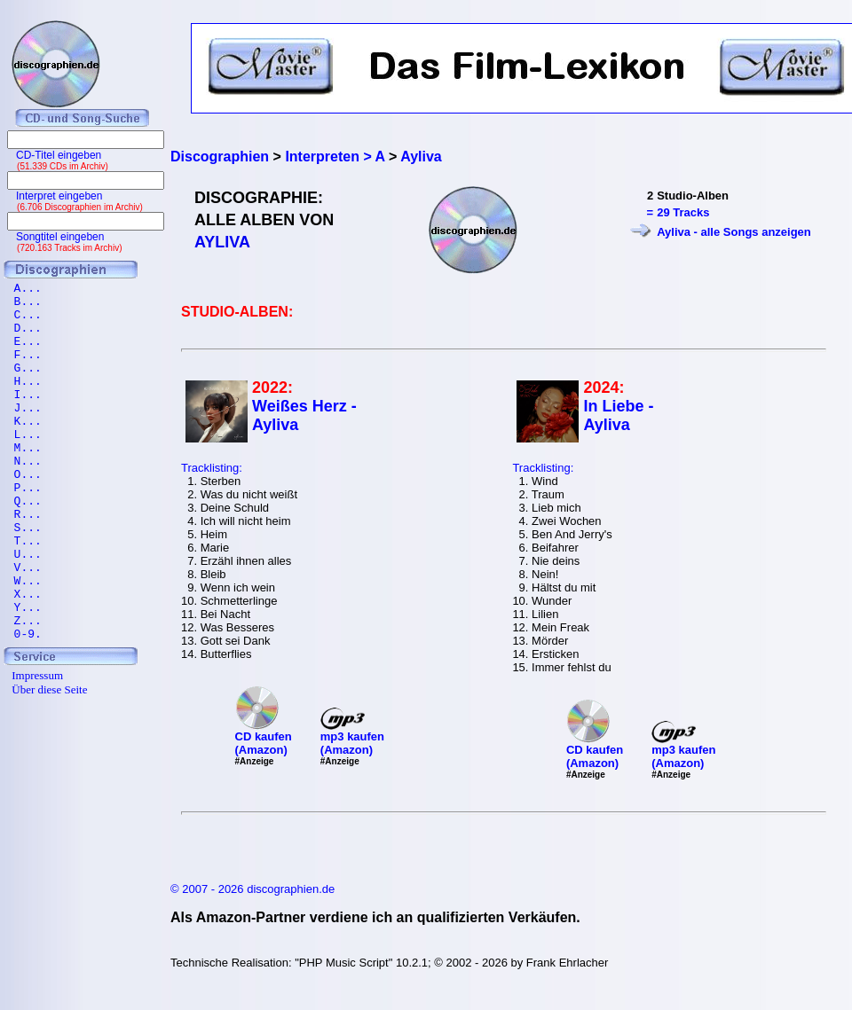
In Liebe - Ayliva (618, 415)
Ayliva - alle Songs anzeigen (734, 232)
